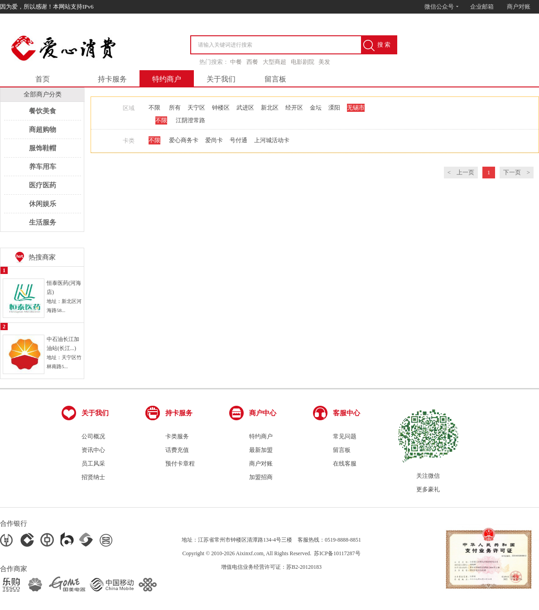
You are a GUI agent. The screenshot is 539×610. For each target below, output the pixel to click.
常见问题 (344, 436)
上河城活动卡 (271, 140)
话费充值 (177, 450)
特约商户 (166, 79)
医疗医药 (42, 185)
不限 (154, 107)
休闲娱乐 (42, 203)
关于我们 (221, 79)
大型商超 (274, 61)
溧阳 (334, 107)
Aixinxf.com (250, 553)
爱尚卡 (214, 140)
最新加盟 (261, 450)
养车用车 (42, 166)
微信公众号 (441, 6)
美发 (324, 61)
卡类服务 (177, 436)
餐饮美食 (42, 111)
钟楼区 (221, 107)
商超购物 (42, 129)
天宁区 (196, 107)
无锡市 (356, 107)
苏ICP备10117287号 (337, 553)
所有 (175, 107)
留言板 (275, 79)
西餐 (252, 61)
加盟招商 (261, 477)
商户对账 (518, 6)
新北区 (270, 107)
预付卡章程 (180, 463)
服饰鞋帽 (42, 148)
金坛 (316, 107)
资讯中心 (93, 450)
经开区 (294, 107)
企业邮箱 (482, 6)
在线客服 (344, 463)
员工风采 (93, 463)
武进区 (245, 107)
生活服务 (42, 222)
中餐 (236, 61)
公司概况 (93, 436)
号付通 (238, 140)
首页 (42, 79)
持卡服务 (112, 79)
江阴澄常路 (190, 120)
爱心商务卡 (183, 140)
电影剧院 (302, 61)
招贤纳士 (93, 477)
